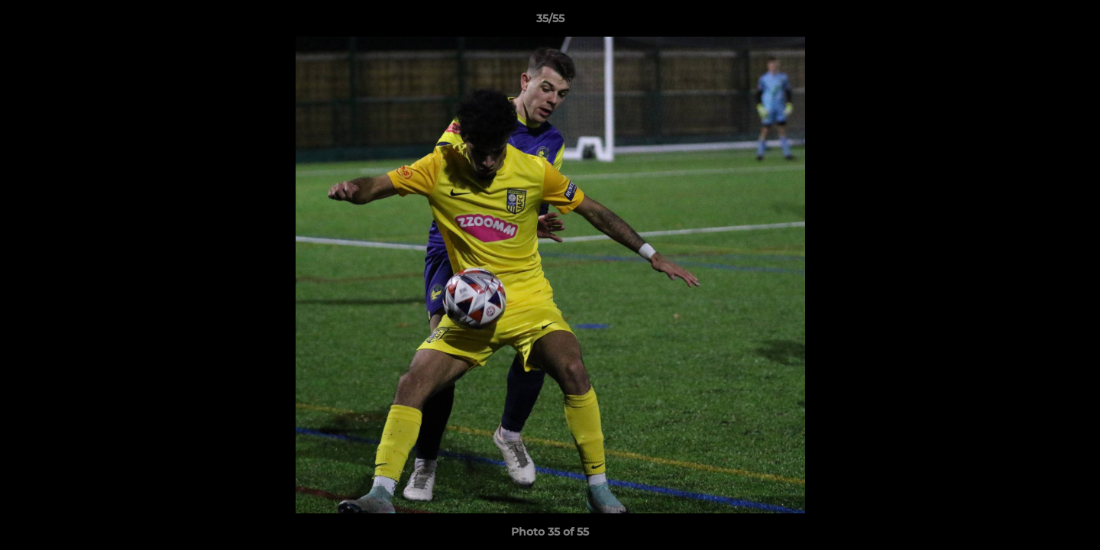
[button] (1072, 22)
